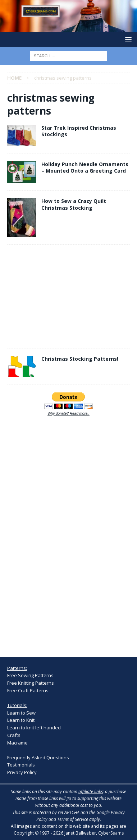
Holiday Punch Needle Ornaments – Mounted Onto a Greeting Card (84, 167)
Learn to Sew (21, 713)
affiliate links (90, 791)
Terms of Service (72, 819)
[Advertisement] (28, 295)
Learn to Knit (21, 720)
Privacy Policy (22, 772)
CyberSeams (111, 833)
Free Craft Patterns (28, 690)
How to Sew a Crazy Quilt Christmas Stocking (73, 204)
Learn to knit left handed (34, 727)
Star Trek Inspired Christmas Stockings (78, 131)
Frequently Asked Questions (38, 757)
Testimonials (21, 764)
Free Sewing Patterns (30, 675)
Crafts (13, 735)
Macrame (17, 742)
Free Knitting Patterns (30, 683)
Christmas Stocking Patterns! (79, 358)
